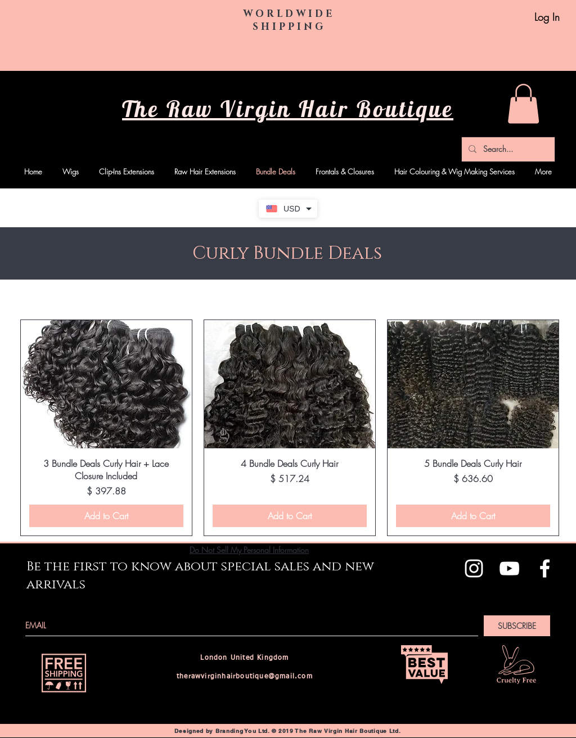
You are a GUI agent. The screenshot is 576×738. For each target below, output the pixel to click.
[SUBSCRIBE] (517, 625)
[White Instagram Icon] (474, 568)
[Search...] (507, 149)
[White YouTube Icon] (509, 568)
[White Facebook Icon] (545, 568)
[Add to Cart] (106, 516)
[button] (523, 104)
